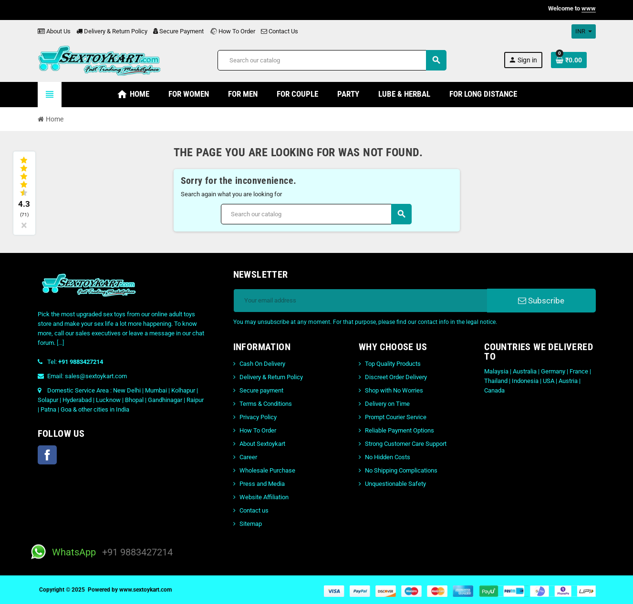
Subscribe (541, 300)
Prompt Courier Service (395, 417)
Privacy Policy (258, 417)
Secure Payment (178, 31)
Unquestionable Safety (395, 483)
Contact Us (279, 31)
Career (248, 457)
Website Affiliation (264, 497)
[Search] (332, 60)
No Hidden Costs (387, 457)
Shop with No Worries (394, 390)
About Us (54, 31)
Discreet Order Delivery (396, 377)
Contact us (254, 510)
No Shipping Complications (401, 470)
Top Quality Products (393, 363)
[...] (60, 342)
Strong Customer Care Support (405, 443)
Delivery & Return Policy (111, 31)
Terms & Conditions (265, 403)
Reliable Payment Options (399, 430)
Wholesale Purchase (267, 470)
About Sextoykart (262, 443)
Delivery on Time (387, 403)
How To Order (232, 31)
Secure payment (261, 390)
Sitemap (250, 523)
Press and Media (262, 483)
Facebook (47, 454)
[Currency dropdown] (583, 31)
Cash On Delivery (262, 363)
